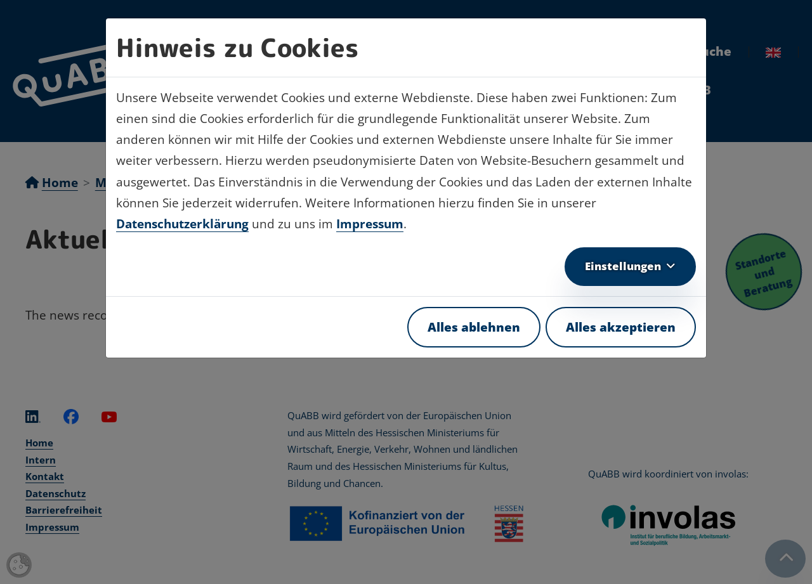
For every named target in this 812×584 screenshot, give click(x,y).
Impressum (369, 224)
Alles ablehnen (474, 327)
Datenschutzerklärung (182, 224)
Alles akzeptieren (621, 327)
